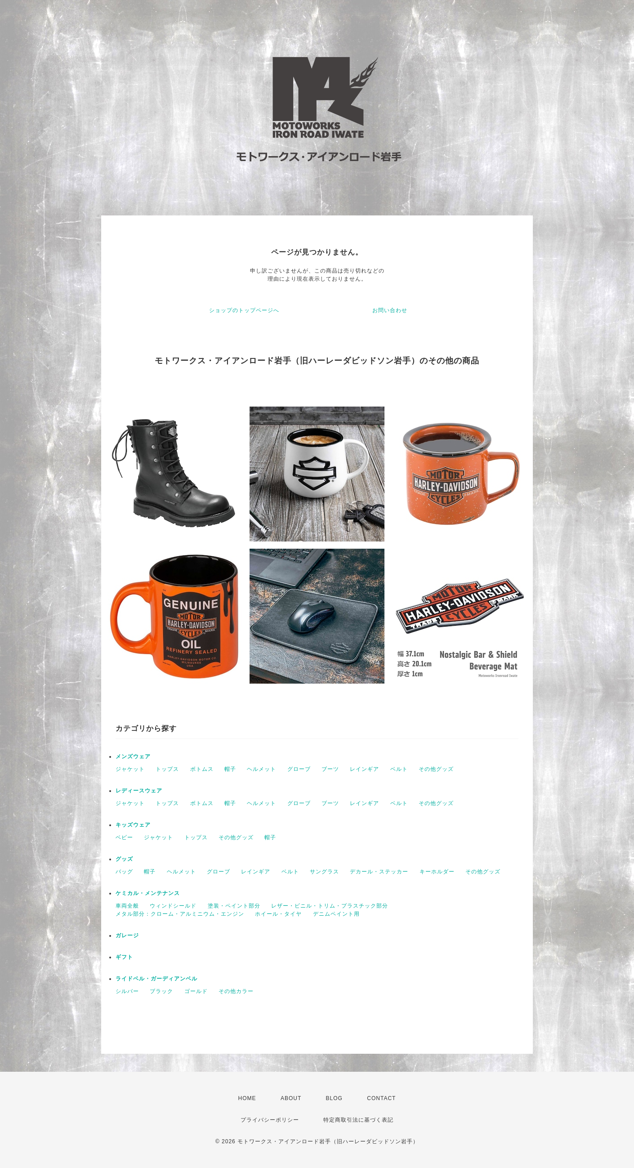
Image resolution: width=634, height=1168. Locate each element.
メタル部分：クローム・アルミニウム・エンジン (180, 914)
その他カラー (236, 991)
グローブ (299, 769)
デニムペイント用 (336, 914)
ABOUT (291, 1098)
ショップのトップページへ (244, 310)
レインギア (364, 769)
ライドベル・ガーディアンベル (156, 979)
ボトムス (202, 769)
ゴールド (196, 991)
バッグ (124, 871)
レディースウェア (139, 791)
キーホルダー (437, 871)
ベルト (399, 769)
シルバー (127, 991)
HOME (247, 1098)
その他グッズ (436, 769)
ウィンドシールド (173, 906)
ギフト (124, 957)
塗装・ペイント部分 (234, 906)
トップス (167, 769)
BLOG (334, 1098)
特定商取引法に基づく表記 (358, 1120)
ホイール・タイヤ (278, 914)
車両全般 (127, 906)
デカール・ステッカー (379, 871)
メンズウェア (133, 756)
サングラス (324, 871)
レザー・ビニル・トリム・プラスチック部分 (329, 906)
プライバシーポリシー (270, 1120)
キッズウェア (133, 825)
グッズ (124, 859)
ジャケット (130, 769)
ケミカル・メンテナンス (148, 893)
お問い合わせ (389, 310)
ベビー (124, 837)
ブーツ (330, 769)
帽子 (230, 769)
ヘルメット (261, 769)
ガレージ (127, 935)
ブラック (161, 991)
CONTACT (381, 1098)
